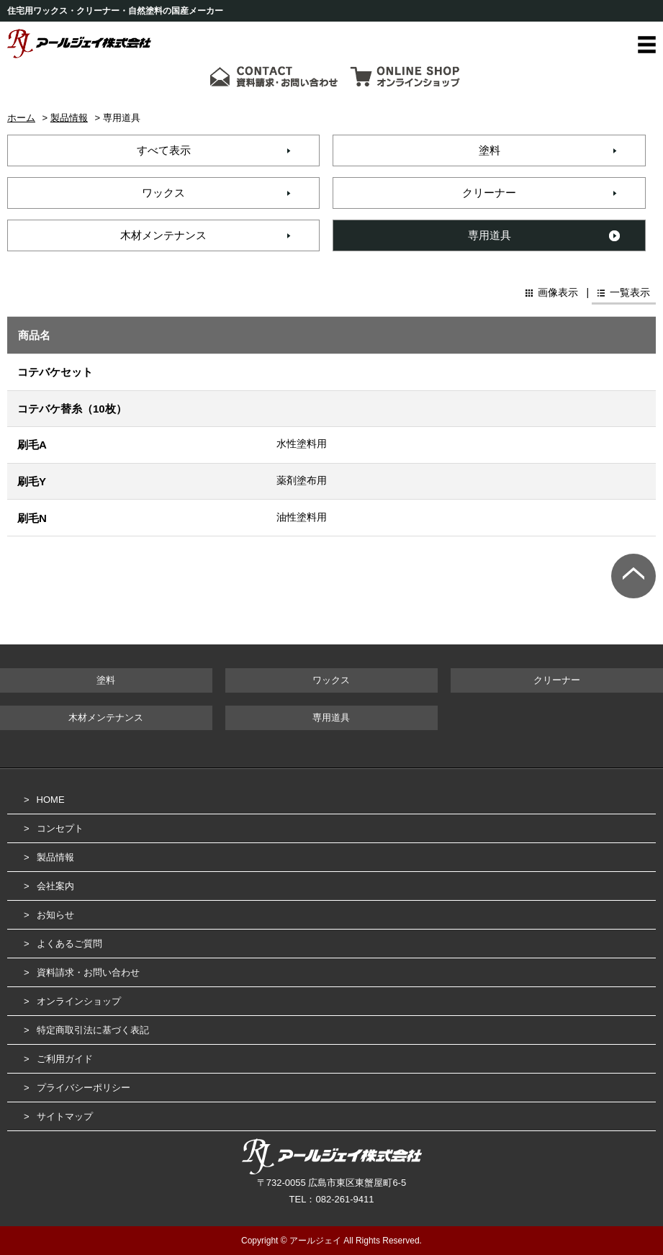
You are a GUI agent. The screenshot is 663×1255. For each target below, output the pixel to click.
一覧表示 (628, 292)
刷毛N (32, 518)
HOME (51, 799)
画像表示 (556, 292)
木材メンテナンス (163, 235)
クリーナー (489, 192)
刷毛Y (31, 481)
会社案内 (55, 886)
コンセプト (60, 828)
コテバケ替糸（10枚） (72, 408)
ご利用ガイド (65, 1058)
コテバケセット (55, 372)
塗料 (489, 150)
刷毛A (32, 444)
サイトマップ (65, 1116)
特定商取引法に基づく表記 (93, 1030)
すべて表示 (164, 150)
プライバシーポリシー (83, 1087)
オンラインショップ (79, 1001)
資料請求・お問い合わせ (88, 972)
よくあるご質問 (69, 943)
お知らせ (55, 914)
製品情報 (69, 117)
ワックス (163, 192)
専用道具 (489, 235)
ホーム (21, 117)
